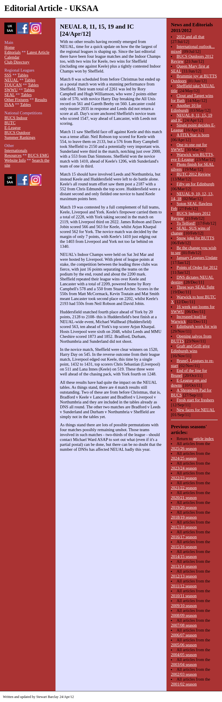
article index (203, 438)
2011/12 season (184, 586)
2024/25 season (184, 458)
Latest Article (38, 52)
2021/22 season (184, 487)
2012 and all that (190, 36)
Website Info (15, 160)
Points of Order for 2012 (197, 267)
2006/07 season (184, 635)
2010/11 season (184, 595)
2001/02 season (184, 684)
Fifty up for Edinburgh (195, 184)
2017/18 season (184, 527)
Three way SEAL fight (195, 287)
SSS (7, 75)
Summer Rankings (19, 137)
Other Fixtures (16, 99)
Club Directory (16, 62)
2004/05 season (184, 654)
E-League (12, 127)
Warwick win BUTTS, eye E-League (192, 157)
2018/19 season (184, 517)
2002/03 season (184, 674)
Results (41, 99)
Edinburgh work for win (197, 326)
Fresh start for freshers (195, 400)
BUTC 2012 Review (194, 174)
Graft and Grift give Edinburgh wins (190, 348)
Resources (12, 155)
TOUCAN (13, 85)
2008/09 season (184, 615)
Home (9, 47)
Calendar (11, 57)
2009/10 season (184, 605)
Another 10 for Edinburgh (186, 108)
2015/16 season (184, 546)
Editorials (12, 52)
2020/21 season (184, 497)
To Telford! (186, 223)
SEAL (9, 94)
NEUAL (11, 80)
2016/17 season (184, 537)
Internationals (15, 150)
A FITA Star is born (193, 135)
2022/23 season (184, 478)
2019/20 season (184, 507)
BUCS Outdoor (17, 132)
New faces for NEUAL (196, 409)
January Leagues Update (197, 257)
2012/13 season (184, 576)
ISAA (9, 104)
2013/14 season (184, 566)
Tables (23, 75)
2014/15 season (184, 556)
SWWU (11, 89)
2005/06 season (184, 645)
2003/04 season (184, 664)
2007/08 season (184, 625)
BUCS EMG (38, 155)
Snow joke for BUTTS (195, 238)
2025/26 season (184, 448)
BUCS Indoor (15, 118)
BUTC (9, 122)
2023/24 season (184, 468)
